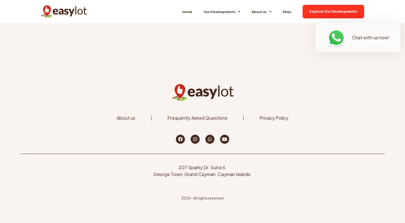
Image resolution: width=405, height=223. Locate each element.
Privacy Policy (274, 118)
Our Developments (222, 11)
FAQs (287, 12)
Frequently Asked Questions (197, 118)
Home (187, 12)
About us (126, 118)
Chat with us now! (370, 37)
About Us (261, 11)
